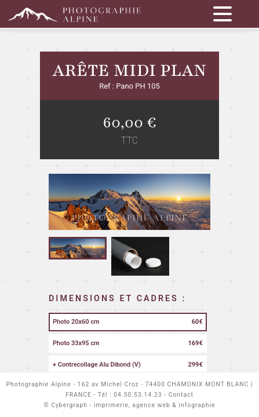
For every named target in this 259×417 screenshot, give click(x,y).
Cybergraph (69, 405)
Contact (181, 394)
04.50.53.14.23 (138, 394)
